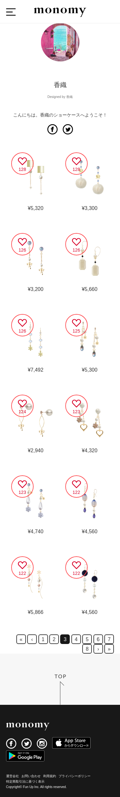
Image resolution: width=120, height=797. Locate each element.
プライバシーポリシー (75, 776)
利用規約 (49, 776)
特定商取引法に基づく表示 (25, 781)
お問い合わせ (31, 776)
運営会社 (12, 776)
